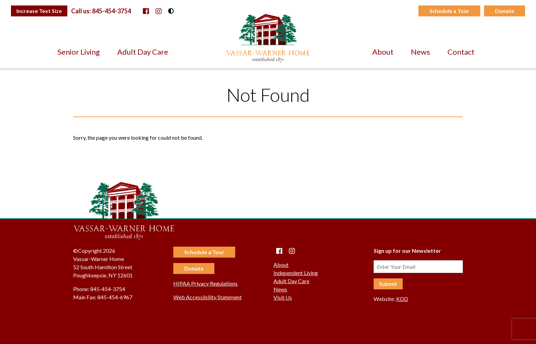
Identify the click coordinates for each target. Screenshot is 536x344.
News (420, 51)
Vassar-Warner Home (268, 38)
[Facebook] (146, 11)
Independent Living (295, 273)
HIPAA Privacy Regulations (205, 283)
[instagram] (159, 11)
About (382, 51)
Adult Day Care (142, 51)
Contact (460, 51)
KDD (402, 298)
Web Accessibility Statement (207, 297)
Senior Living (78, 51)
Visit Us (282, 297)
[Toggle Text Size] (39, 10)
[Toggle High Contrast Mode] (170, 10)
